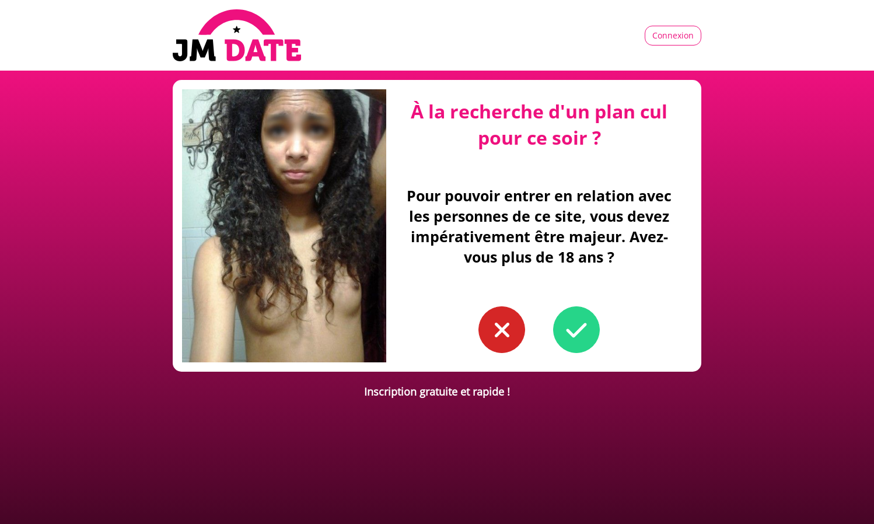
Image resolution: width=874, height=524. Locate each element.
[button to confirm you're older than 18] (576, 329)
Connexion (673, 35)
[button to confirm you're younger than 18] (501, 329)
